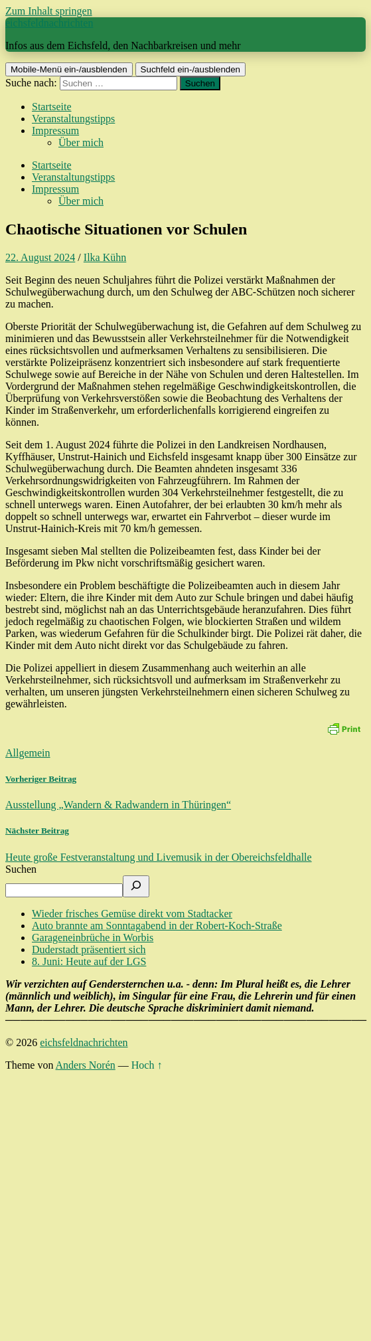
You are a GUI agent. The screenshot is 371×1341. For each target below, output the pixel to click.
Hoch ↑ (147, 1065)
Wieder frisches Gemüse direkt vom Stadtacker (132, 913)
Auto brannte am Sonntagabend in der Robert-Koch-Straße (157, 925)
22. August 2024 (40, 257)
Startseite (52, 106)
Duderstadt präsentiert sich (89, 949)
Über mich (81, 142)
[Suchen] (136, 886)
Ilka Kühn (105, 257)
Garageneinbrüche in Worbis (92, 937)
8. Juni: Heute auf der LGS (89, 961)
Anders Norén (85, 1065)
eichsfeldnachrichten (49, 23)
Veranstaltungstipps (73, 118)
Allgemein (27, 753)
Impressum (55, 130)
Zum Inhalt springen (48, 11)
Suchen (21, 869)
